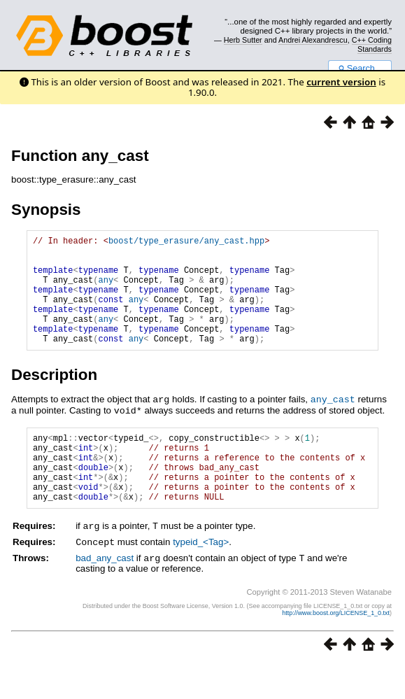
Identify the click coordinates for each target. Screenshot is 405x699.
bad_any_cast (105, 593)
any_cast (333, 422)
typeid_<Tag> (201, 577)
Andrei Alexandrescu (313, 40)
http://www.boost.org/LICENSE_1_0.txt (336, 647)
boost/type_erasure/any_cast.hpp (186, 242)
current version (341, 82)
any (106, 290)
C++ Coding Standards (372, 44)
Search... (360, 68)
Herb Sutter (243, 40)
